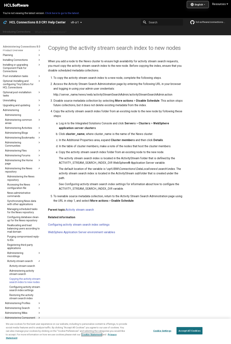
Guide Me (184, 31)
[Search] (162, 22)
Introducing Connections (16, 31)
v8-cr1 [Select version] (75, 22)
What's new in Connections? (50, 31)
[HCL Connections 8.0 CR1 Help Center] (5, 22)
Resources (220, 4)
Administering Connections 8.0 (88, 31)
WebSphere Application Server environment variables (81, 232)
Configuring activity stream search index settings (79, 224)
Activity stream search (80, 209)
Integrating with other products (157, 31)
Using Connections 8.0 (122, 31)
